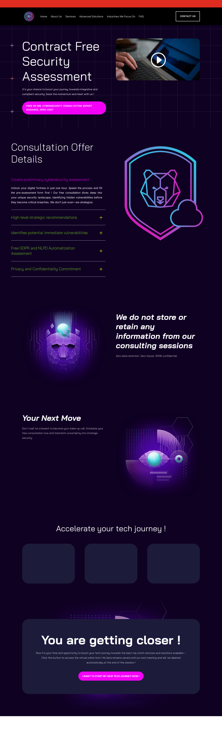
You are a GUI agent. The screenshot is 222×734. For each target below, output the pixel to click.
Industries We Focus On (121, 16)
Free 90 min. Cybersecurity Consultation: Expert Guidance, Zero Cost (59, 107)
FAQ (141, 16)
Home (43, 16)
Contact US (188, 16)
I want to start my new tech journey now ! (111, 676)
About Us (56, 16)
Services (70, 16)
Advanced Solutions (91, 16)
